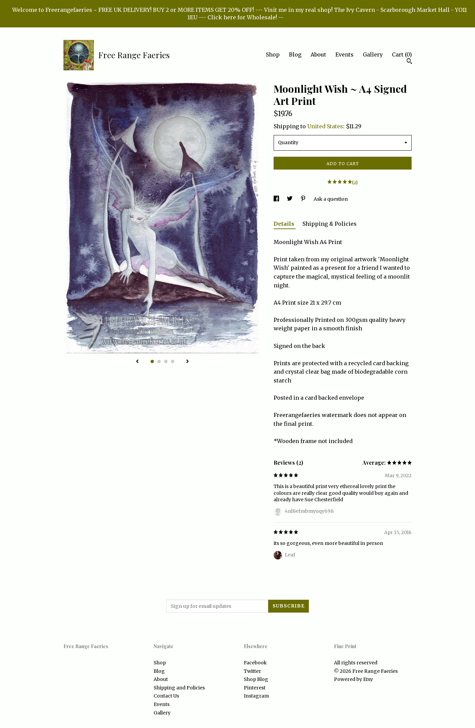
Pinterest (254, 688)
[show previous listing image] (137, 361)
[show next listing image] (187, 361)
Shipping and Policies (179, 688)
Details (285, 223)
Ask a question (331, 199)
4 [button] (172, 361)
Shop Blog (256, 679)
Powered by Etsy (353, 679)
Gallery (373, 54)
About (318, 54)
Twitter (252, 671)
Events (344, 54)
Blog (295, 54)
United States (325, 126)
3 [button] (165, 361)
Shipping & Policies (329, 223)
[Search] (409, 62)
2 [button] (159, 361)
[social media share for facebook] (277, 199)
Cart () (402, 54)
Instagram (256, 696)
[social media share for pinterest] (303, 199)
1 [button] (152, 361)
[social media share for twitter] (290, 199)
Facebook (255, 663)
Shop (273, 54)
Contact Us (166, 696)
